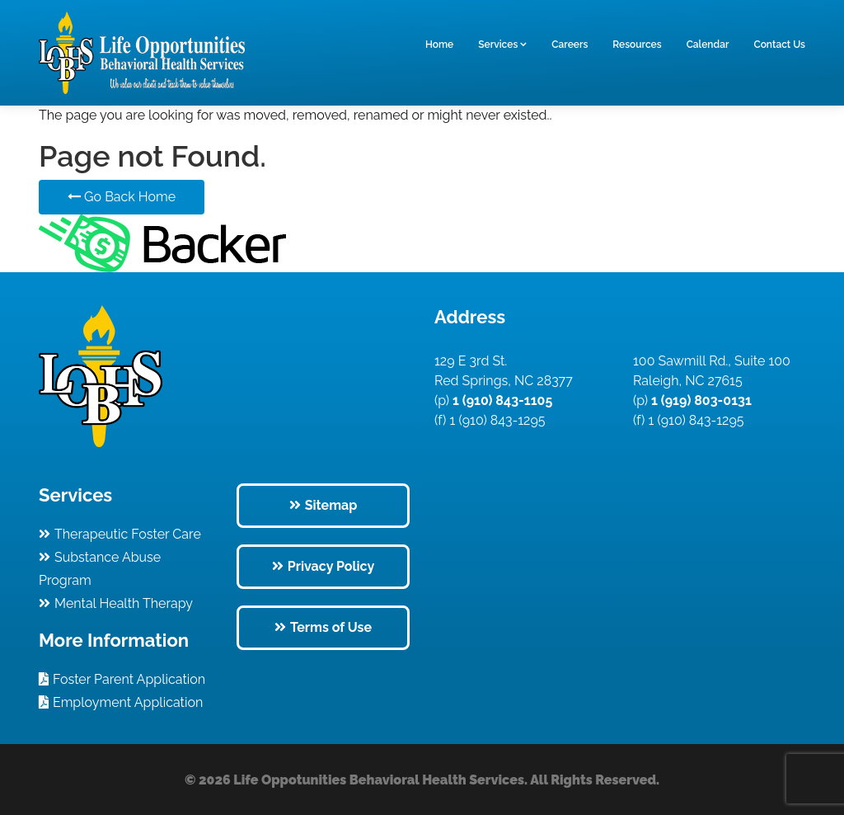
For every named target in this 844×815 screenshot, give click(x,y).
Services (498, 44)
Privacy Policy (331, 566)
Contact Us (779, 44)
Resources (636, 44)
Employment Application (128, 702)
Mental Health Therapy (123, 603)
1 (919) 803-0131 (700, 400)
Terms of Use (331, 627)
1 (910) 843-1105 (500, 400)
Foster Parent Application (129, 679)
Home (439, 44)
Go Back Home (122, 197)
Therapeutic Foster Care (127, 534)
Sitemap (331, 505)
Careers (569, 44)
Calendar (708, 44)
